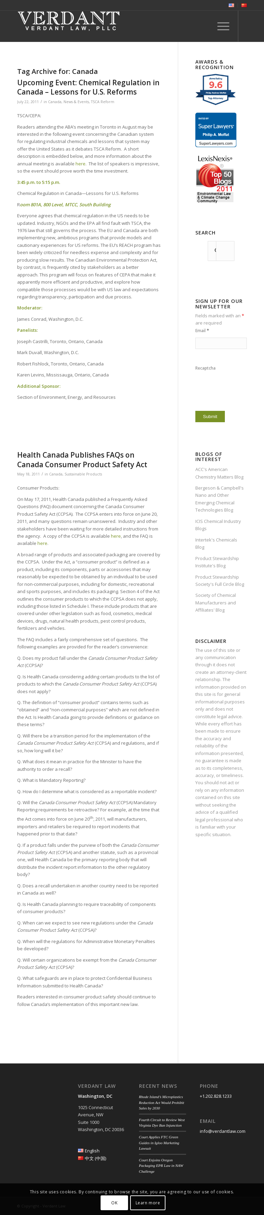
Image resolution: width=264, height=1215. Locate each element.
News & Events (76, 101)
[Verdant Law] (68, 26)
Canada (54, 101)
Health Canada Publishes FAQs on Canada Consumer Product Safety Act (82, 459)
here (80, 164)
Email (202, 330)
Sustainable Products (83, 474)
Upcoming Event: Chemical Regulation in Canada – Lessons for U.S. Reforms (88, 87)
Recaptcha (205, 368)
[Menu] (219, 26)
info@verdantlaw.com (222, 1131)
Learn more (148, 1203)
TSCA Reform (102, 101)
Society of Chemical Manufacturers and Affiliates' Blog (215, 602)
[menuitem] (231, 5)
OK (114, 1203)
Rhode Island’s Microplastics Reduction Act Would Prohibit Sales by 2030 (161, 1102)
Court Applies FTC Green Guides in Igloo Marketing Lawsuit (159, 1142)
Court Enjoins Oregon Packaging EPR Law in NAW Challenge (161, 1165)
